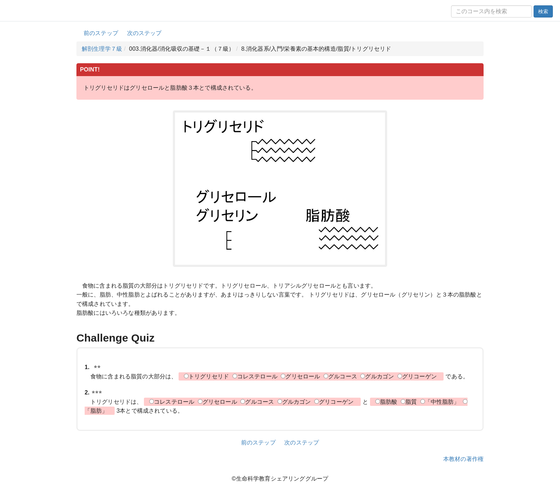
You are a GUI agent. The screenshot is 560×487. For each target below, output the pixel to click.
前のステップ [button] (101, 33)
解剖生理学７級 (102, 49)
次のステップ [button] (144, 33)
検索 (543, 11)
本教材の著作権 (463, 459)
